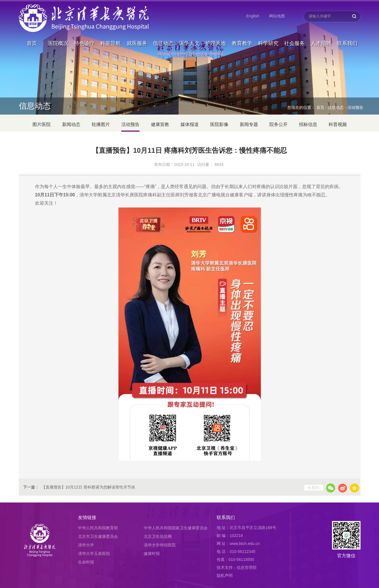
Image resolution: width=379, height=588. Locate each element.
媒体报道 (190, 124)
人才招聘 (321, 29)
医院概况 (58, 29)
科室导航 (110, 29)
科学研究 (268, 29)
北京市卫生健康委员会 (98, 536)
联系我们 (347, 29)
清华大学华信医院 (160, 545)
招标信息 (308, 124)
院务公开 (278, 124)
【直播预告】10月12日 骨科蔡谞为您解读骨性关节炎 (88, 487)
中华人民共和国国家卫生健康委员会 (176, 528)
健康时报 (152, 553)
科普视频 (338, 124)
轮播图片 (101, 124)
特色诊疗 (84, 29)
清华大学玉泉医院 (94, 553)
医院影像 (219, 124)
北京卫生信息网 (158, 536)
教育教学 (242, 29)
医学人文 (189, 29)
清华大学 (86, 545)
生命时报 (86, 562)
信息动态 (163, 29)
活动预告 (355, 107)
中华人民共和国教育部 (98, 528)
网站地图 (277, 16)
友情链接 (87, 517)
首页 (32, 29)
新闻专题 (249, 124)
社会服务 (294, 29)
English (252, 16)
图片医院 (41, 124)
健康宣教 (160, 124)
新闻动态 (71, 124)
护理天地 (215, 29)
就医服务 (137, 29)
